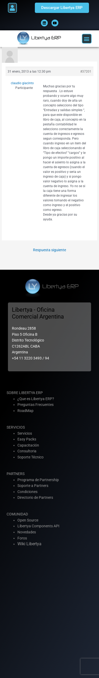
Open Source (27, 520)
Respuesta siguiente (49, 250)
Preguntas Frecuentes (35, 404)
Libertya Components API (38, 526)
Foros (22, 538)
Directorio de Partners (35, 497)
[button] (12, 8)
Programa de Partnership (38, 480)
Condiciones (27, 492)
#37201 (85, 71)
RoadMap (25, 411)
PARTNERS (16, 474)
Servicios (24, 433)
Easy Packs (26, 439)
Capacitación (28, 445)
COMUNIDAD (17, 514)
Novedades (26, 532)
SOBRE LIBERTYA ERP (25, 393)
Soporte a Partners (32, 485)
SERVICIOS (16, 427)
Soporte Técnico (30, 457)
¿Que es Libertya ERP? (35, 399)
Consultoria (26, 451)
